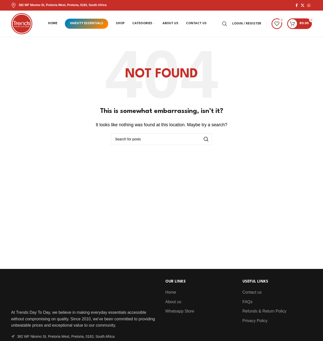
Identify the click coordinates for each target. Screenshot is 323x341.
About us (173, 302)
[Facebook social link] (296, 5)
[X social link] (302, 5)
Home (170, 292)
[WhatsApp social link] (309, 5)
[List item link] (84, 336)
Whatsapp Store (179, 311)
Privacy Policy (255, 321)
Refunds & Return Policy (264, 311)
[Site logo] (21, 23)
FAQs (248, 302)
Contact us (252, 292)
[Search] (225, 24)
